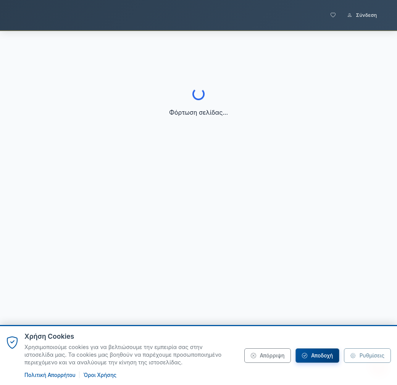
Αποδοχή (317, 355)
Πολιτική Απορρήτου (50, 375)
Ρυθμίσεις (367, 355)
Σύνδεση (362, 15)
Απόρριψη (267, 355)
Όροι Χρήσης (99, 375)
